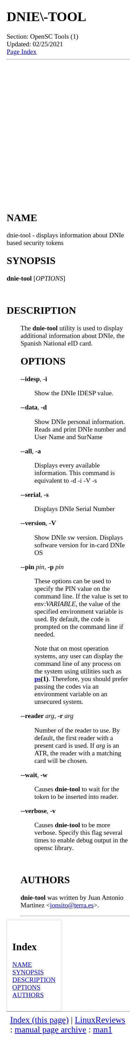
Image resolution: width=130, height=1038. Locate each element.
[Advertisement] (65, 128)
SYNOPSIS (28, 972)
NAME (22, 964)
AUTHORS (28, 995)
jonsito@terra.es (72, 905)
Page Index (21, 51)
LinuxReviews (100, 1020)
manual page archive (50, 1029)
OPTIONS (26, 987)
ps (37, 678)
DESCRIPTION (34, 979)
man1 (102, 1029)
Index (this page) (39, 1020)
